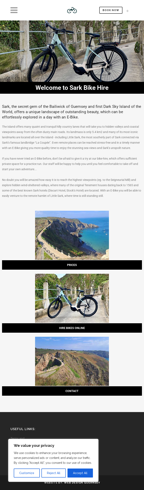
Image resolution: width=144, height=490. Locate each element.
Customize (26, 473)
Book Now (111, 10)
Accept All (80, 473)
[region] (53, 460)
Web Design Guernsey (82, 482)
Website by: (54, 482)
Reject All (53, 473)
